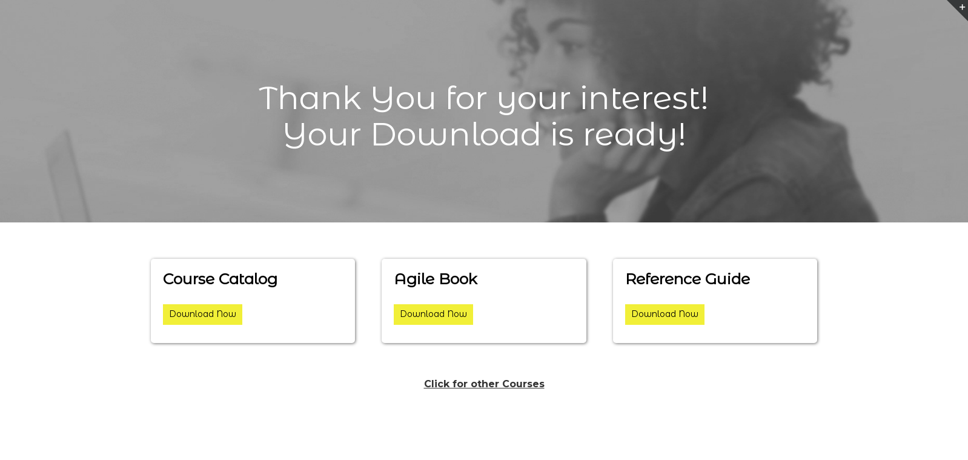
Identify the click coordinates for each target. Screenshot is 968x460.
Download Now (202, 313)
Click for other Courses (484, 384)
